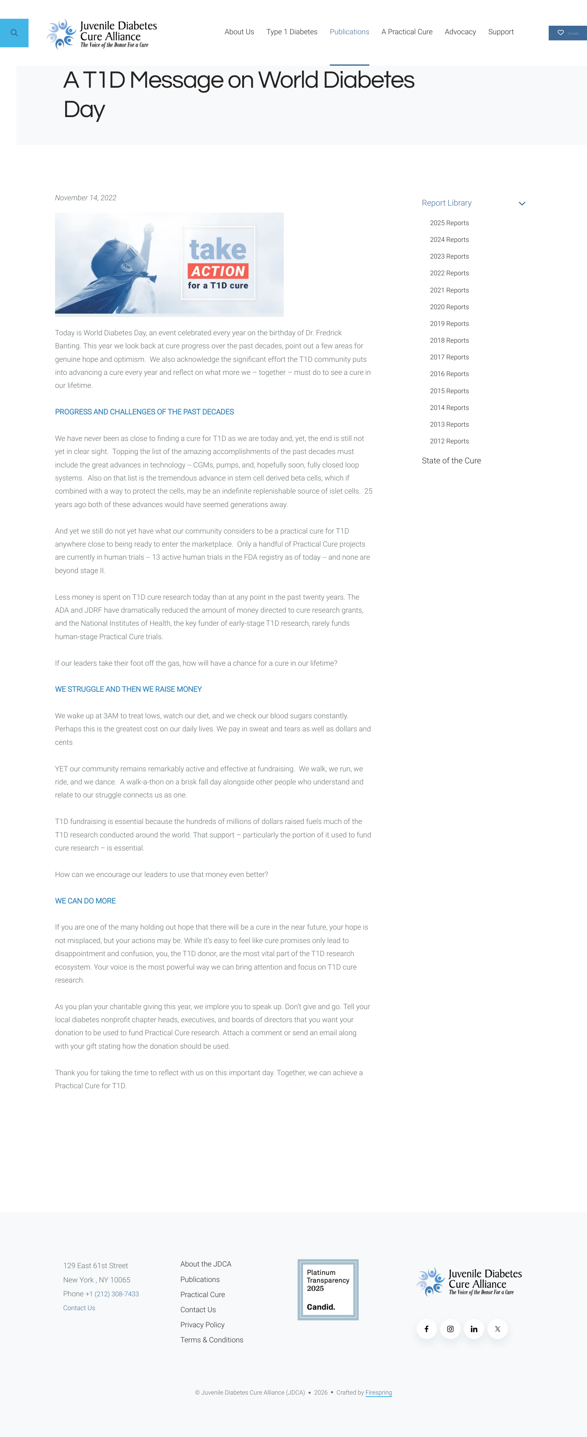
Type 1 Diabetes (260, 32)
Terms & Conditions (212, 1340)
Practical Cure (203, 1295)
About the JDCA (206, 1264)
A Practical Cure (374, 32)
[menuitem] (207, 33)
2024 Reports (449, 240)
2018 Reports (449, 340)
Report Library (477, 203)
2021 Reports (449, 290)
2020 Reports (449, 307)
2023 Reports (449, 256)
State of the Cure (451, 460)
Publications (317, 32)
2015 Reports (449, 391)
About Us (207, 32)
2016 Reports (449, 374)
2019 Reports (449, 324)
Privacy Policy (203, 1325)
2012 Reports (449, 441)
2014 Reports (449, 408)
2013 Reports (449, 424)
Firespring (379, 1392)
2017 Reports (449, 357)
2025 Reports (449, 223)
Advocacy (428, 32)
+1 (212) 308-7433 (112, 1294)
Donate (552, 33)
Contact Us (79, 1308)
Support (469, 32)
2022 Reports (449, 273)
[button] (14, 33)
